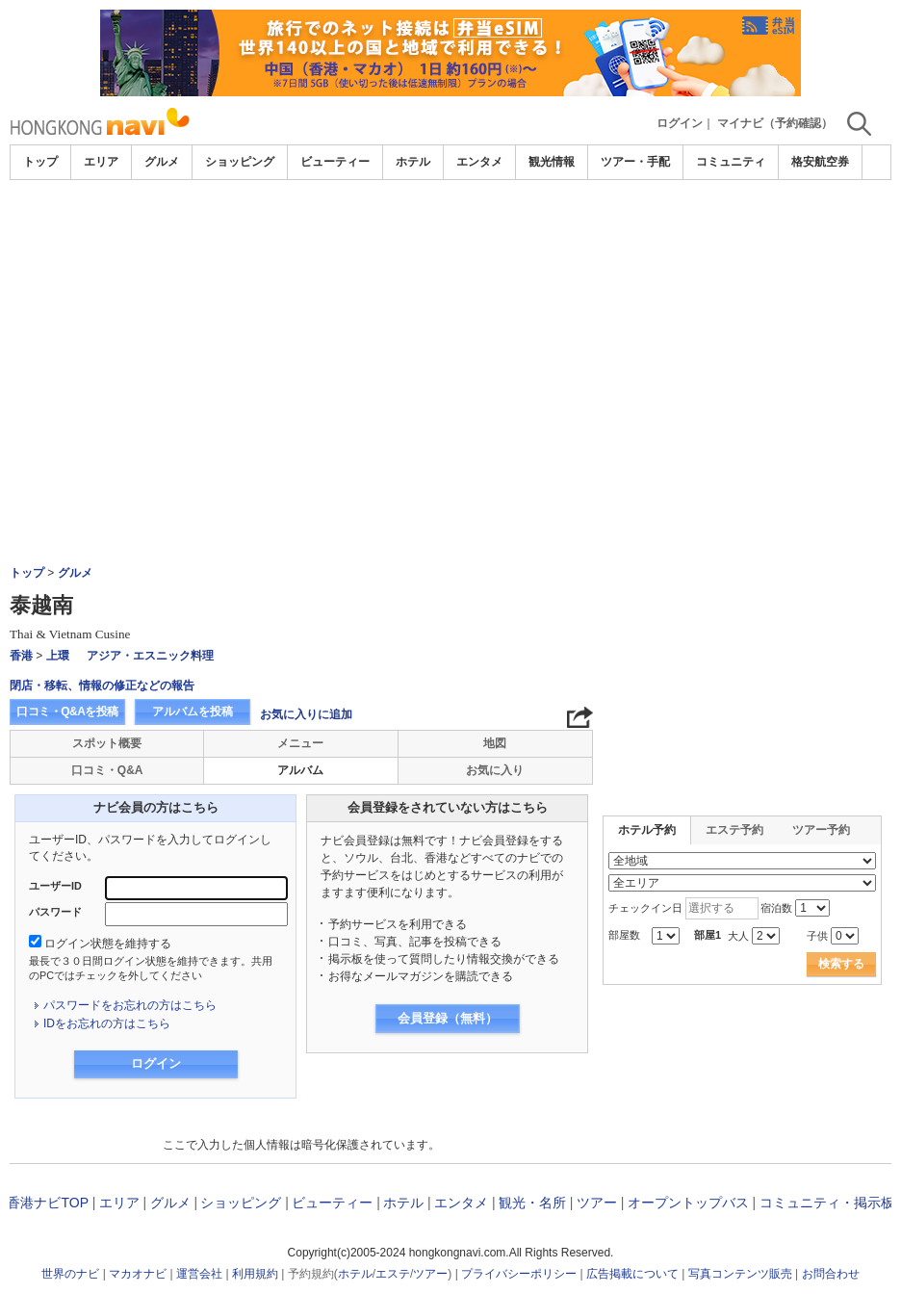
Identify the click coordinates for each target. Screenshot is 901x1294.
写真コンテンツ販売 (740, 1274)
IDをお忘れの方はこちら (106, 1023)
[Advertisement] (450, 324)
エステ (392, 1274)
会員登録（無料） (448, 1018)
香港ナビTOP (47, 1202)
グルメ (161, 161)
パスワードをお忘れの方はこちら (130, 1005)
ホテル (413, 161)
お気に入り (495, 770)
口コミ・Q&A (107, 770)
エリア (101, 161)
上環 (57, 655)
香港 (21, 655)
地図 (494, 743)
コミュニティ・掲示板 (826, 1202)
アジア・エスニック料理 (150, 655)
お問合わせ (831, 1274)
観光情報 (551, 161)
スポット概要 (107, 743)
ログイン (679, 123)
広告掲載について (632, 1274)
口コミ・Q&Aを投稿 (67, 711)
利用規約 (255, 1274)
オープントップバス (688, 1202)
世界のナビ (70, 1274)
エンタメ (479, 161)
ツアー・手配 (635, 161)
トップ (40, 161)
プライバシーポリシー (519, 1274)
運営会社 (199, 1274)
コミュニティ (730, 161)
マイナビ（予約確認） (775, 123)
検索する (841, 963)
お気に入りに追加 (306, 714)
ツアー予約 (821, 830)
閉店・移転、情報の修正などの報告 (102, 685)
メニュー (300, 743)
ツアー (597, 1202)
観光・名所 (532, 1202)
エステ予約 (734, 830)
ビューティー (335, 161)
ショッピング (239, 161)
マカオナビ (138, 1274)
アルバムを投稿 (192, 711)
